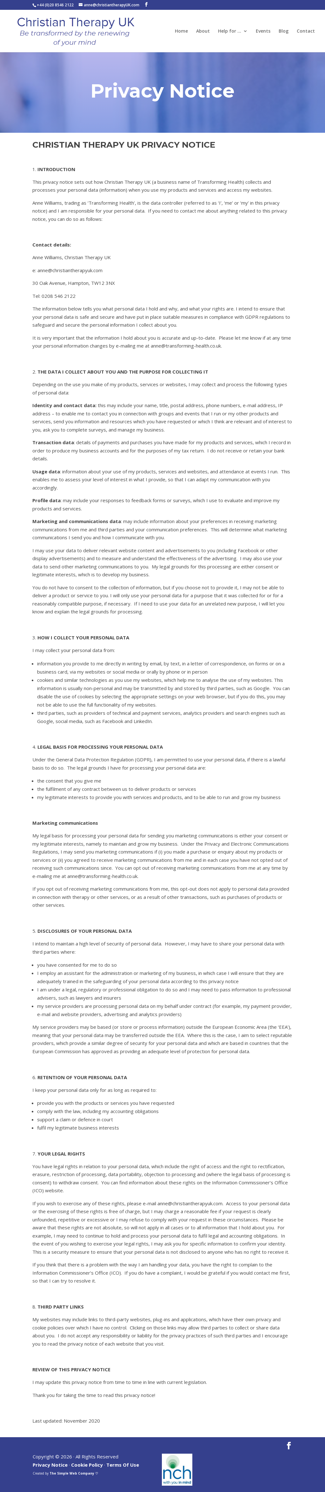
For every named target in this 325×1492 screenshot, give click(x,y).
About (203, 31)
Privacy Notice (50, 1465)
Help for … (229, 31)
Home (181, 31)
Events (263, 31)
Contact (306, 31)
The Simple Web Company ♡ (74, 1473)
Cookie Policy (87, 1465)
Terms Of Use (122, 1465)
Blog (284, 31)
